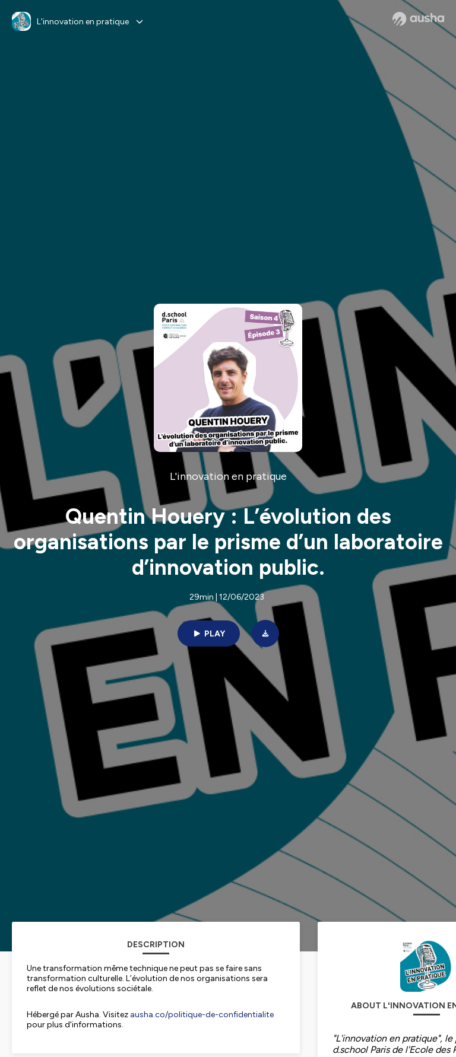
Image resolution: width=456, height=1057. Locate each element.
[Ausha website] (418, 19)
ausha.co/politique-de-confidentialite (202, 1015)
